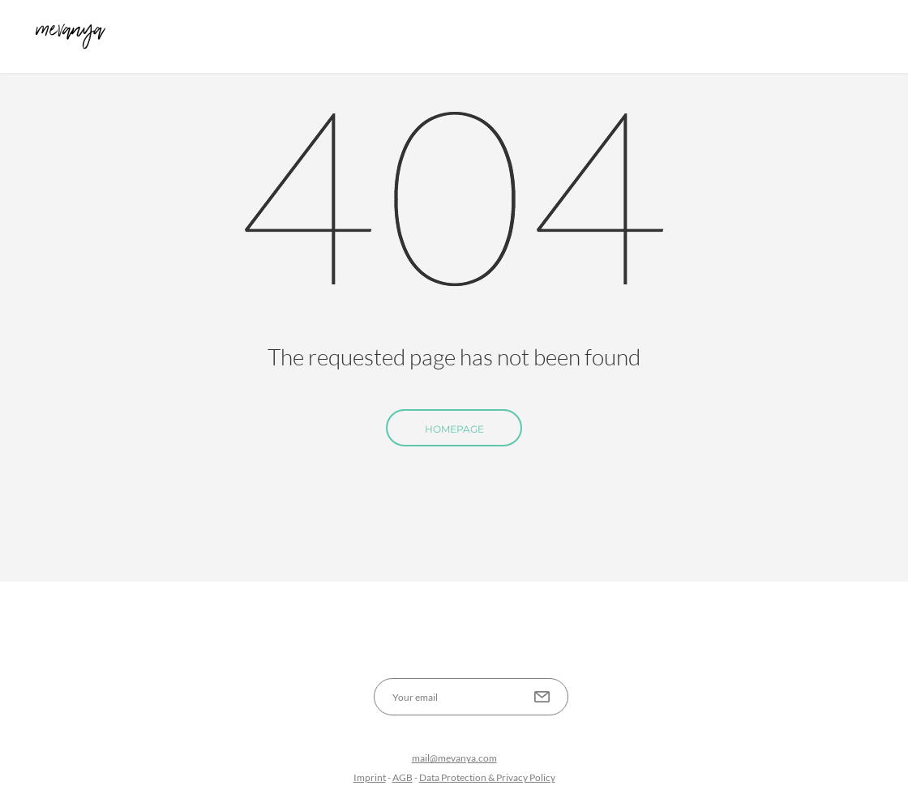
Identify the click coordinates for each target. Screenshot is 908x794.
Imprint (369, 777)
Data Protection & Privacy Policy (487, 777)
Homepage (454, 429)
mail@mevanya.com (454, 758)
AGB (402, 777)
